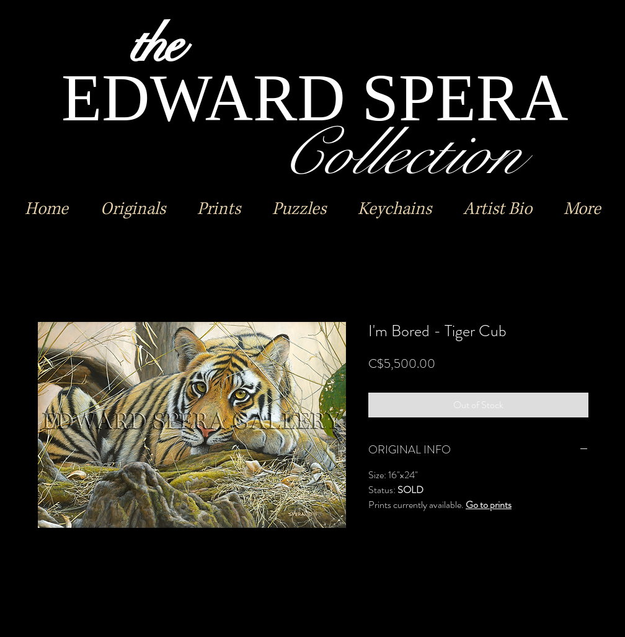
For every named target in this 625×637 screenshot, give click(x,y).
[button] (132, 209)
